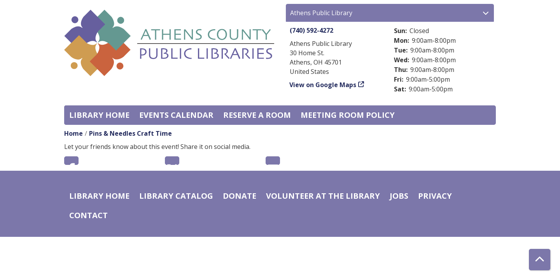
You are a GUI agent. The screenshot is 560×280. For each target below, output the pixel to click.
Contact (88, 215)
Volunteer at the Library (323, 196)
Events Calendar (176, 115)
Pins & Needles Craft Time (130, 133)
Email (273, 160)
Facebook (71, 160)
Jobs (399, 196)
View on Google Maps (323, 84)
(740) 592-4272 (311, 30)
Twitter (172, 160)
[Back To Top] (539, 259)
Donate (239, 196)
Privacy (435, 196)
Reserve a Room (257, 115)
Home (73, 133)
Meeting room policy (348, 115)
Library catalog (176, 196)
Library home (99, 115)
